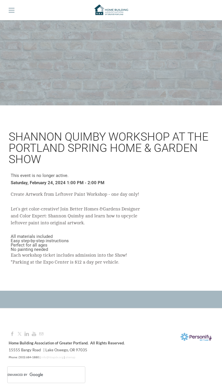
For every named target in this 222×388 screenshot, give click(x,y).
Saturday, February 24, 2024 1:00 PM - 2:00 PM (57, 182)
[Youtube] (34, 334)
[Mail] (41, 334)
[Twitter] (19, 334)
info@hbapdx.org (51, 357)
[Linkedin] (27, 334)
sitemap (70, 357)
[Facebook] (12, 334)
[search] (39, 374)
